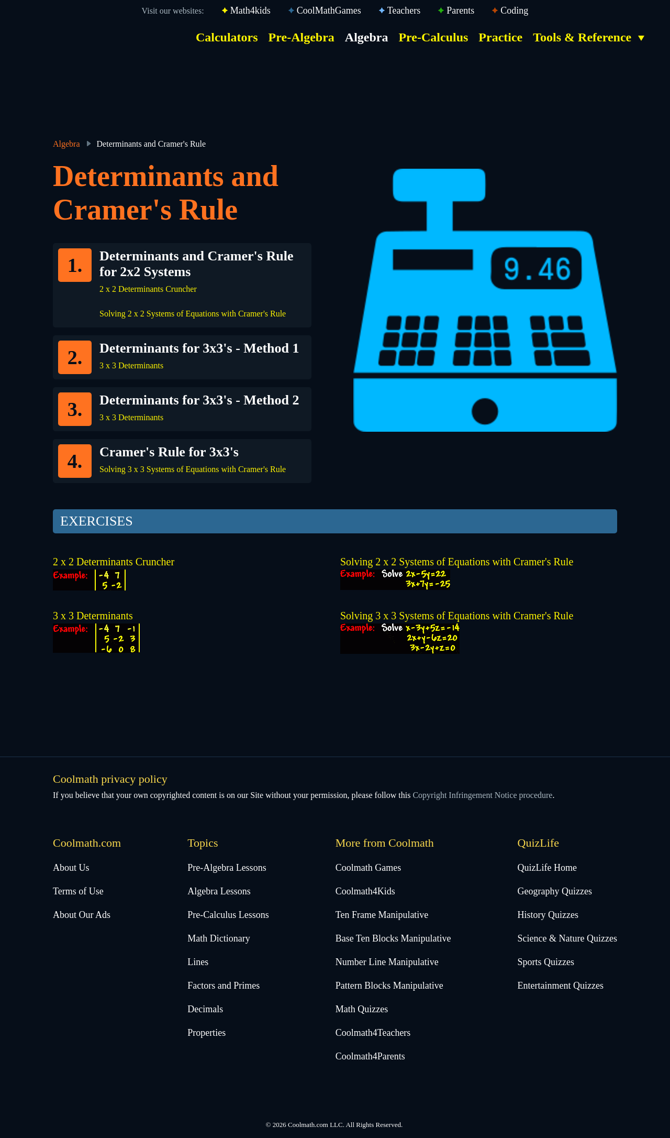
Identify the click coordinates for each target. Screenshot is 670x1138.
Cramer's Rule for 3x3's (169, 451)
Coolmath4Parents (370, 1056)
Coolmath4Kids (365, 891)
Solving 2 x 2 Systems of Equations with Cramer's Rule (192, 313)
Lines (197, 962)
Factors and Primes (223, 985)
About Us (71, 867)
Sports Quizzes (546, 962)
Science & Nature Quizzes (567, 938)
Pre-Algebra (301, 37)
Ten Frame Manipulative (382, 915)
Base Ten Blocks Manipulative (393, 938)
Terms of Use (78, 891)
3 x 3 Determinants (131, 365)
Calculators (227, 37)
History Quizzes (548, 915)
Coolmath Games (368, 867)
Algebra (366, 37)
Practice (500, 37)
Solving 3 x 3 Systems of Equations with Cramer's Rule (192, 469)
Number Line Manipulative (387, 962)
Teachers (404, 10)
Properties (206, 1032)
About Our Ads (81, 915)
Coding (514, 10)
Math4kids (250, 10)
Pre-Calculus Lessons (228, 915)
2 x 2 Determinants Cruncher (148, 288)
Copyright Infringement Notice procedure (482, 795)
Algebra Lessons (218, 891)
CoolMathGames (329, 10)
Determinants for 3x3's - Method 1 (199, 348)
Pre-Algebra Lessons (226, 867)
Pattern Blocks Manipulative (389, 985)
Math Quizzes (362, 1009)
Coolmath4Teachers (373, 1032)
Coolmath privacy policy (110, 778)
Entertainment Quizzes (561, 985)
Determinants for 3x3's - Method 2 (199, 400)
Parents (460, 10)
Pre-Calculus (433, 37)
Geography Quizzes (555, 891)
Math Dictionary (218, 938)
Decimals (205, 1009)
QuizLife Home (547, 867)
